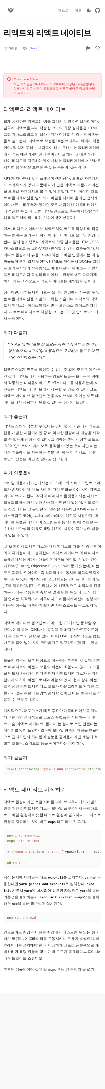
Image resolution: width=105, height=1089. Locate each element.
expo (52, 821)
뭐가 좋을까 (15, 416)
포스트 (63, 10)
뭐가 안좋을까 (17, 473)
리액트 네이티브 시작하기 (34, 789)
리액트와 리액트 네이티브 (34, 108)
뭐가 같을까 (15, 757)
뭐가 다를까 (15, 332)
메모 (78, 10)
